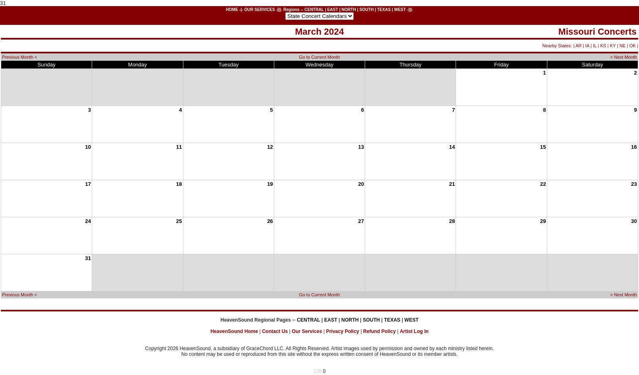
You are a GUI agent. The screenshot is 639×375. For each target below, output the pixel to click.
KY (612, 45)
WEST (400, 9)
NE (622, 45)
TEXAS (383, 9)
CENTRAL (314, 9)
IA (587, 45)
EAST (332, 9)
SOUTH (366, 9)
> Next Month (623, 57)
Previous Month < (19, 57)
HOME (232, 9)
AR (578, 45)
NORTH (349, 9)
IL (595, 45)
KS (603, 45)
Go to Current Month (319, 57)
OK (632, 45)
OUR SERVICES (259, 9)
